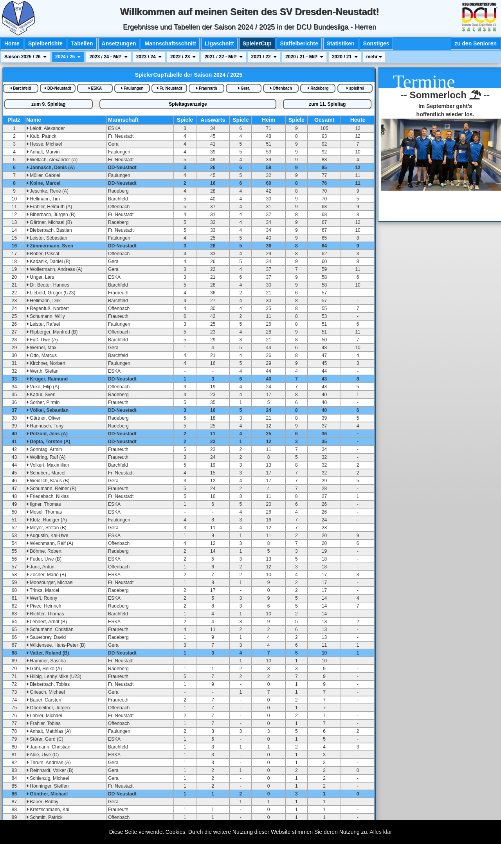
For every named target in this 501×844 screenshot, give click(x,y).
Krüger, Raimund (47, 379)
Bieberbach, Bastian (49, 230)
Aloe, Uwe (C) (42, 754)
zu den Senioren (475, 43)
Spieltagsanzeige (188, 104)
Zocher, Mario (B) (46, 574)
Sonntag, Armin (44, 449)
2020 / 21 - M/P (304, 57)
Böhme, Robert (43, 551)
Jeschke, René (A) (47, 191)
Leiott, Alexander (45, 128)
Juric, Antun (40, 567)
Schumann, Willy (45, 316)
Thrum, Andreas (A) (48, 762)
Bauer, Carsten (43, 700)
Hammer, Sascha (46, 661)
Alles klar (381, 832)
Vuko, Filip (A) (42, 387)
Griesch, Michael (45, 692)
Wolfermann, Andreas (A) (54, 269)
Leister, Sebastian (46, 238)
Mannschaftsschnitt (170, 43)
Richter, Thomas (45, 614)
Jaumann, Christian (48, 747)
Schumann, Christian (50, 629)
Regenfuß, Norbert (47, 308)
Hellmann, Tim (43, 199)
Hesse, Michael (44, 144)
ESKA (95, 88)
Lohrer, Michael (44, 715)
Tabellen (82, 43)
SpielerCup (257, 43)
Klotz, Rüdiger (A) (46, 520)
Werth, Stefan (42, 371)
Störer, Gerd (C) (44, 739)
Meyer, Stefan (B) (46, 527)
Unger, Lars (40, 277)
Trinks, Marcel (42, 590)
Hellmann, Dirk (43, 300)
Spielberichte (45, 43)
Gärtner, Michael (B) (49, 222)
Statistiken (341, 43)
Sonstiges (376, 43)
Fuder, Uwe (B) (43, 559)
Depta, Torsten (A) (48, 441)
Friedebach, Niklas (47, 496)
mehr (374, 57)
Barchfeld (20, 88)
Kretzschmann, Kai (47, 809)
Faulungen (132, 88)
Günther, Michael (47, 794)
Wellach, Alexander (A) (51, 159)
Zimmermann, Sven (49, 246)
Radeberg (317, 88)
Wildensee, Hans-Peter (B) (56, 645)
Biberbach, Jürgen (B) (51, 214)
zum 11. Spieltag (327, 104)
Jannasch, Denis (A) (50, 167)
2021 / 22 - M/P (223, 57)
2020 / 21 (344, 57)
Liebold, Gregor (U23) (50, 293)
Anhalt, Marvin (42, 152)
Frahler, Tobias (43, 723)
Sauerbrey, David (46, 637)
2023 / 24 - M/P (108, 57)
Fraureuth (206, 88)
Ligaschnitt (219, 43)
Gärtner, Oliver (43, 418)
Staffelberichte (299, 43)
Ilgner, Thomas (43, 504)
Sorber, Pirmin (42, 402)
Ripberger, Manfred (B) (51, 332)
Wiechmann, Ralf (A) (49, 543)
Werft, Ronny (41, 598)
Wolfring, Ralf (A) (45, 457)
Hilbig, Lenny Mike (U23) (53, 676)
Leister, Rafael (43, 324)
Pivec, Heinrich (43, 606)
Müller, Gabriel (43, 175)
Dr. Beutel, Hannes (47, 285)
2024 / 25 (68, 57)
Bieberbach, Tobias (48, 684)
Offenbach (281, 88)
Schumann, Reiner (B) (51, 488)
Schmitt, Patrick (44, 817)
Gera (244, 88)
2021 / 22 (264, 57)
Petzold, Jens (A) (47, 433)
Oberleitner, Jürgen (48, 708)
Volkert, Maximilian (47, 465)
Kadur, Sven (41, 394)
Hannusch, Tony (44, 426)
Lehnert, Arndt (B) (46, 621)
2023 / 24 (149, 57)
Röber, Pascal (42, 253)
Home (12, 43)
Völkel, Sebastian (47, 410)
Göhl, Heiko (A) (44, 668)
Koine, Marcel (43, 183)
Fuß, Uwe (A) (42, 340)
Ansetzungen (119, 43)
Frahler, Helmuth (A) (49, 206)
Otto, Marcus (41, 355)
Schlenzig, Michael (47, 778)
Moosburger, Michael (50, 582)
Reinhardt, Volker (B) (50, 770)
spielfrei (355, 88)
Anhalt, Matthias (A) (48, 731)
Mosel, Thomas (44, 512)
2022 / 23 (183, 57)
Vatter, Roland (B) (47, 653)
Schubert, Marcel (45, 473)
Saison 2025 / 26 (25, 57)
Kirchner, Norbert (45, 363)
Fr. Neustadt (169, 88)
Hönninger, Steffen (47, 786)
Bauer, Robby (42, 801)
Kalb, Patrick (41, 136)
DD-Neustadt (57, 88)
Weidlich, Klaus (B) (47, 480)
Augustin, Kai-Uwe (47, 535)
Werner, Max (41, 347)
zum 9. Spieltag (48, 104)
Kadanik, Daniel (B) (48, 261)
